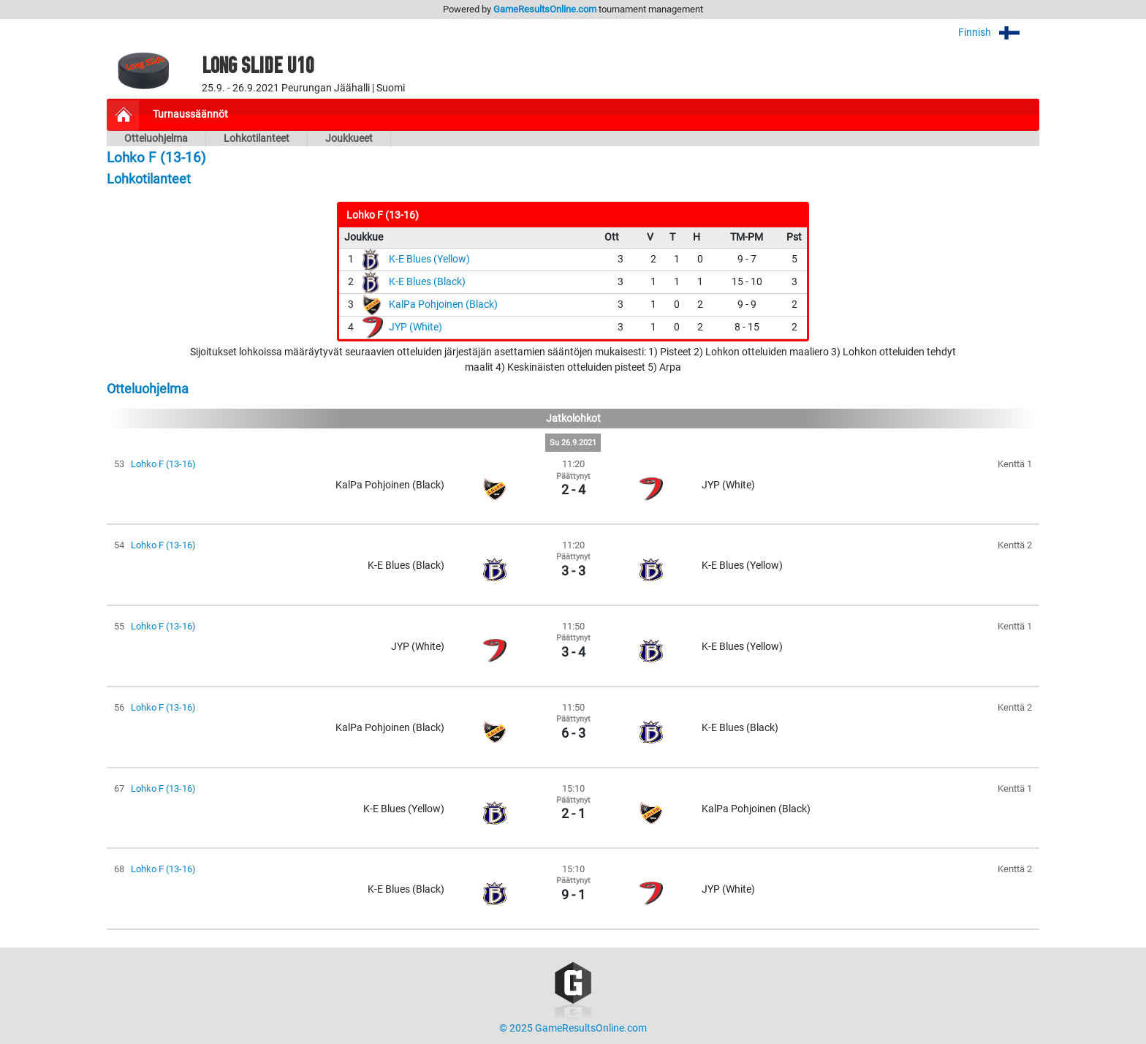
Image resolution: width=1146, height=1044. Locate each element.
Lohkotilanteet (256, 138)
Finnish (998, 32)
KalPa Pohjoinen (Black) (443, 304)
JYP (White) (415, 327)
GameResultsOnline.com (544, 9)
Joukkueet (349, 138)
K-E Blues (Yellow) (429, 259)
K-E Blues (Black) (427, 282)
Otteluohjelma (156, 138)
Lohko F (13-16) (163, 463)
